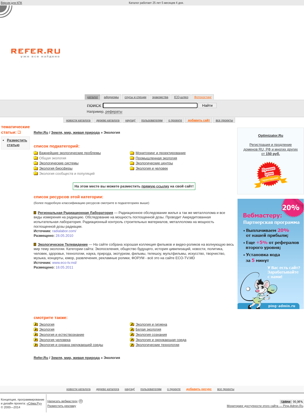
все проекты (224, 120)
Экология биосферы (56, 168)
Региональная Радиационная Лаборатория (75, 213)
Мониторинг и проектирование (160, 153)
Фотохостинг (203, 97)
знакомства (160, 97)
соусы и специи (135, 97)
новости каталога (78, 120)
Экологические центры (154, 163)
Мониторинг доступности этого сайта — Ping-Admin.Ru (265, 405)
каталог (92, 97)
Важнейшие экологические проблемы (70, 153)
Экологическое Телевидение (63, 244)
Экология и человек (151, 168)
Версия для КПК (11, 2)
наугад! (130, 120)
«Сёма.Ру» (34, 403)
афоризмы (111, 97)
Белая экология (148, 329)
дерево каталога (107, 120)
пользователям (151, 120)
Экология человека (55, 340)
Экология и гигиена (151, 324)
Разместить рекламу (61, 405)
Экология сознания (151, 334)
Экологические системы (59, 163)
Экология (46, 324)
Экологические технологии (157, 345)
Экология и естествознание (61, 334)
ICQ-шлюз (181, 97)
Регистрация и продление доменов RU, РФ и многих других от (271, 161)
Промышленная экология (156, 158)
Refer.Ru (41, 132)
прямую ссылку (155, 186)
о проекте (175, 120)
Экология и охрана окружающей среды (71, 345)
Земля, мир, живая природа (75, 132)
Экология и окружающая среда (160, 340)
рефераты (113, 111)
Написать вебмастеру (62, 401)
